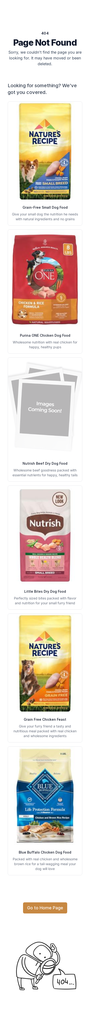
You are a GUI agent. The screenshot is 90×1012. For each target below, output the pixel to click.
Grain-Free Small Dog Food (45, 207)
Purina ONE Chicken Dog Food (45, 335)
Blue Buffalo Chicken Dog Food (45, 852)
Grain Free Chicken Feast (45, 719)
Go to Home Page (45, 907)
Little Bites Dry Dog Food (45, 591)
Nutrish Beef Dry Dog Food (45, 463)
